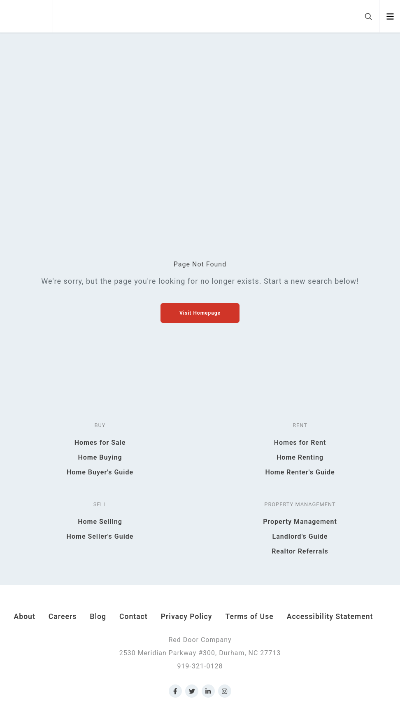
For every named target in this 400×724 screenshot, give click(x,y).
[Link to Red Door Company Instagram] (224, 691)
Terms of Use (250, 616)
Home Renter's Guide (300, 472)
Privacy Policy (186, 616)
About (24, 616)
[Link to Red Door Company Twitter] (191, 691)
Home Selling (100, 521)
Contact (133, 616)
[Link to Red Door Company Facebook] (175, 691)
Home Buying (100, 457)
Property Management (300, 521)
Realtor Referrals (300, 551)
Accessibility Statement (330, 616)
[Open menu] (390, 16)
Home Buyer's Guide (100, 472)
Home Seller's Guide (100, 536)
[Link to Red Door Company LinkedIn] (208, 691)
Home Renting (300, 457)
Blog (98, 616)
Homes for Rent (300, 442)
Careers (63, 616)
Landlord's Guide (300, 536)
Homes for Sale (100, 442)
